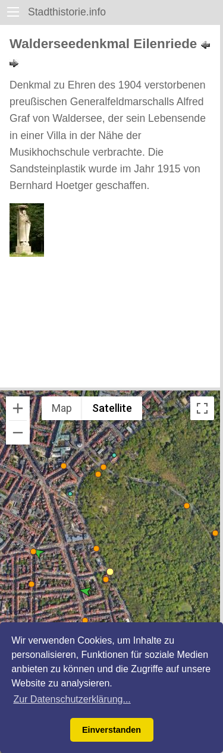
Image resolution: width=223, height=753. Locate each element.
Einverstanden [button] (111, 730)
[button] (114, 455)
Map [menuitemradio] (62, 408)
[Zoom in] (18, 408)
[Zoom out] (18, 433)
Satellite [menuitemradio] (112, 408)
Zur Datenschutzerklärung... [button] (71, 699)
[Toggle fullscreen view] (202, 408)
